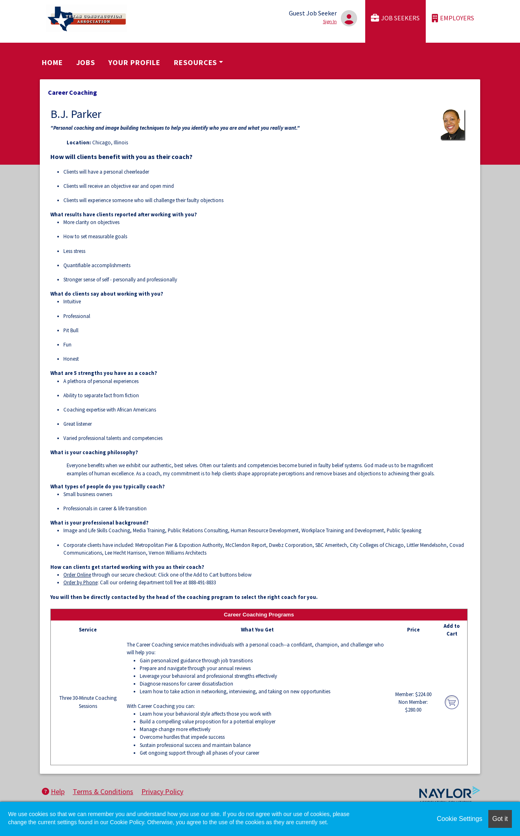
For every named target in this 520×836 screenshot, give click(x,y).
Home (52, 62)
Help (53, 791)
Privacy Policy (162, 791)
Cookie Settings (459, 818)
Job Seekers (395, 18)
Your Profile (134, 62)
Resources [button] (195, 62)
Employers (453, 18)
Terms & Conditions (103, 791)
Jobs (85, 62)
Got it (500, 818)
